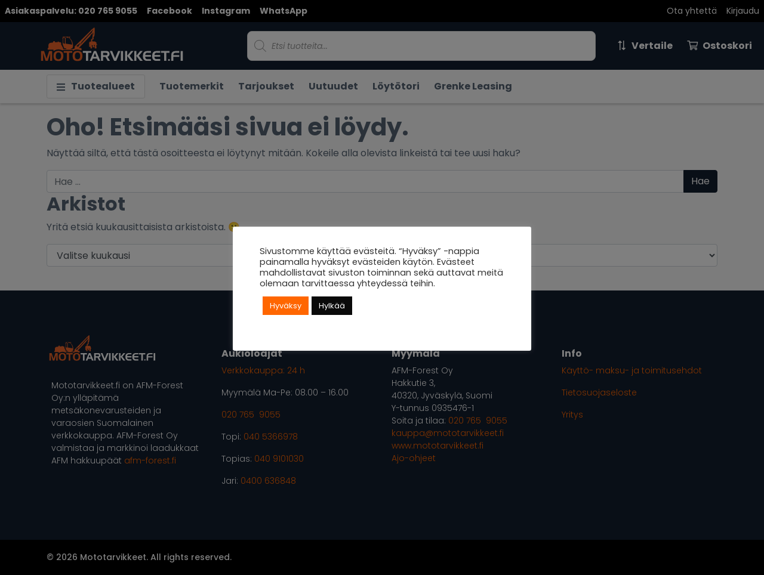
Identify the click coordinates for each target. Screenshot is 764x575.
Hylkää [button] (332, 305)
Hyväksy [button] (285, 305)
